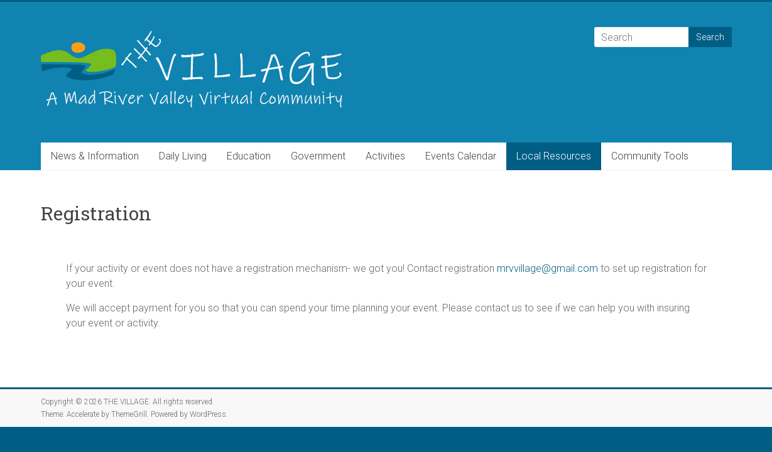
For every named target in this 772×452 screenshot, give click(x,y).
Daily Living (183, 156)
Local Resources (553, 156)
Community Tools (649, 156)
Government (318, 156)
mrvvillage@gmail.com (547, 268)
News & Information (95, 156)
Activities (385, 156)
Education (249, 156)
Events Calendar (460, 156)
